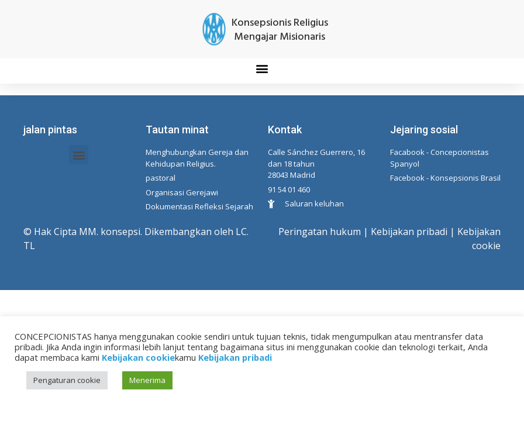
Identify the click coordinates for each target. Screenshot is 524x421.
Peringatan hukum (319, 231)
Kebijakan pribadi (409, 231)
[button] (262, 68)
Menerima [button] (147, 380)
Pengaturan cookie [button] (67, 380)
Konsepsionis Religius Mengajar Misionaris (280, 30)
